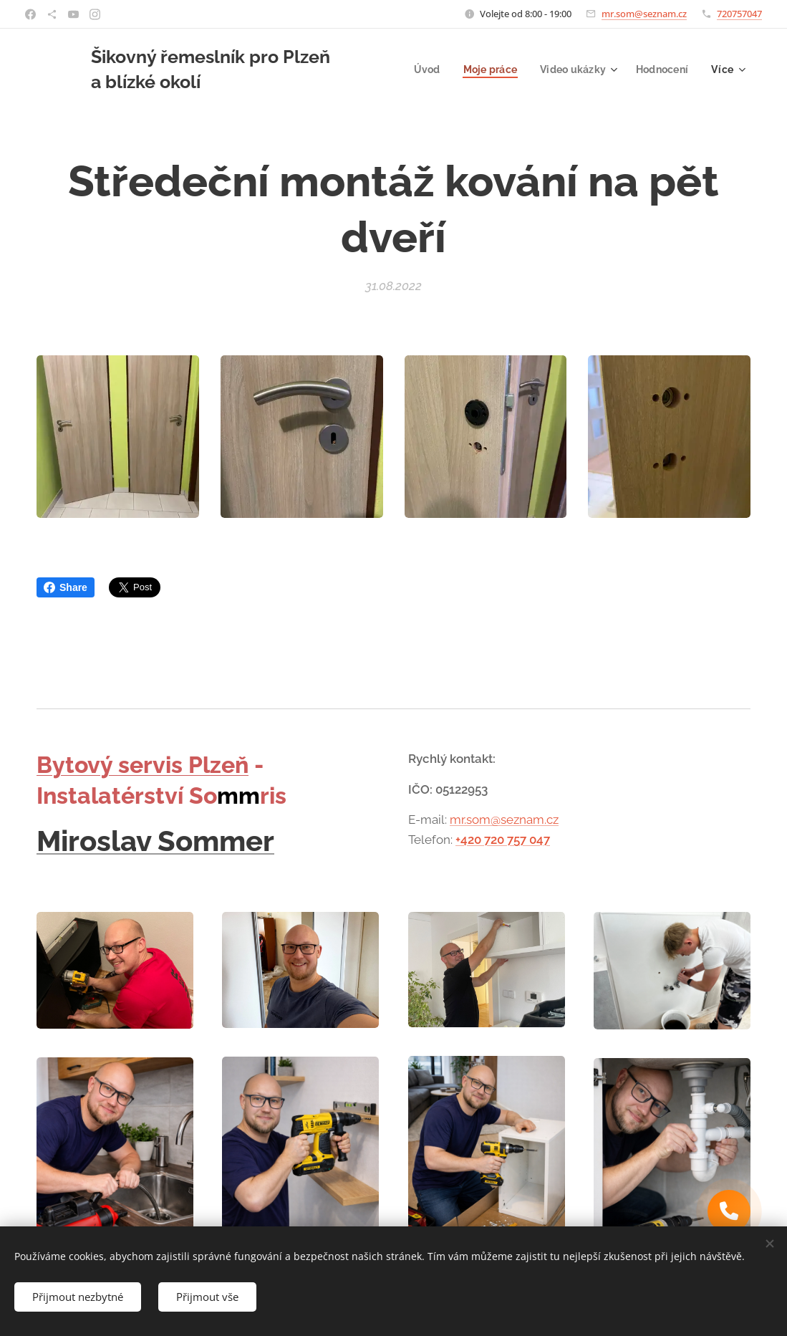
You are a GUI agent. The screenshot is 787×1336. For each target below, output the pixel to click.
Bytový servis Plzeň (142, 764)
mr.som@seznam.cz (644, 13)
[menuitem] (420, 69)
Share (65, 587)
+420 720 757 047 (502, 839)
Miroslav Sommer (155, 840)
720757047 (739, 13)
